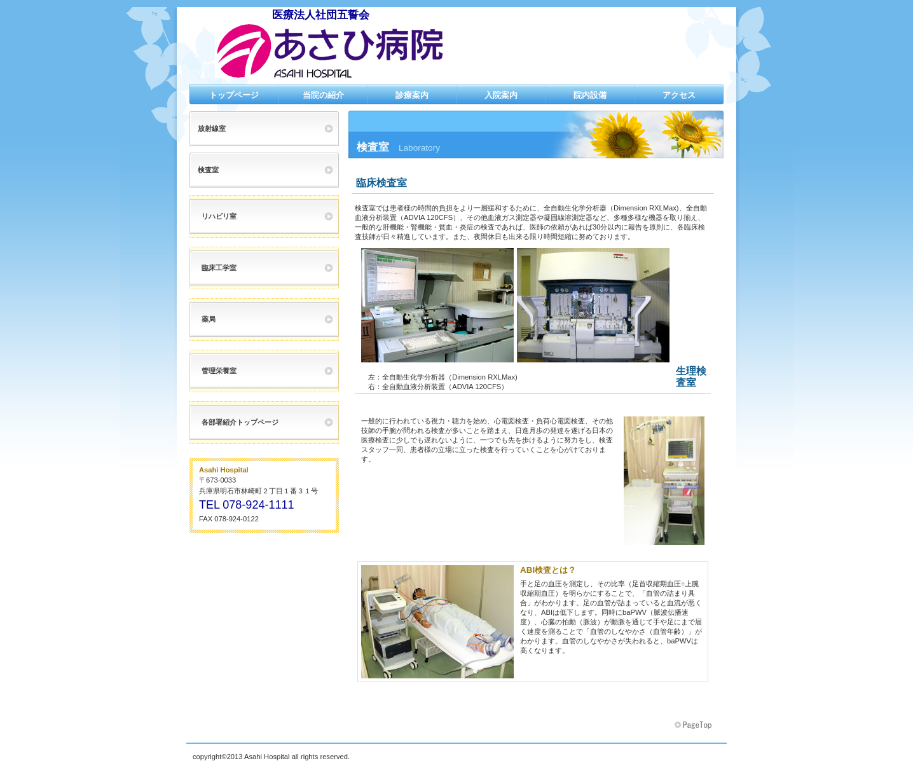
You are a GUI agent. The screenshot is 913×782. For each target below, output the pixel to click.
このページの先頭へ (694, 725)
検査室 (208, 170)
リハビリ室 (219, 216)
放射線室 (212, 128)
